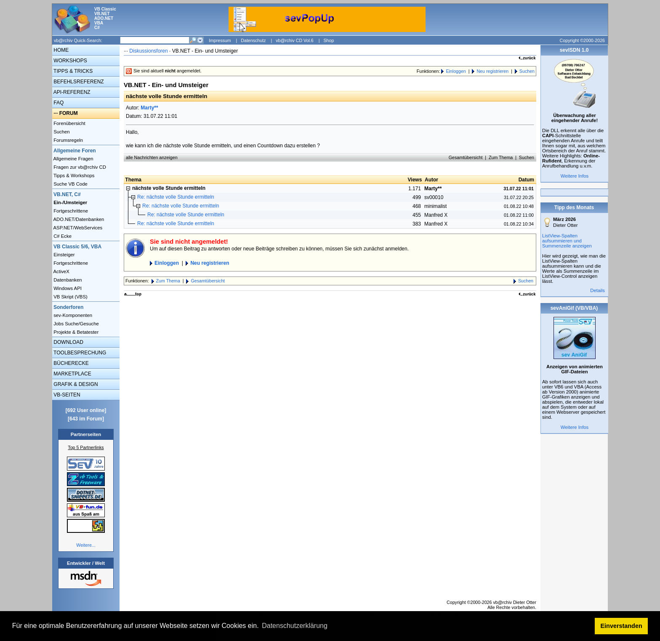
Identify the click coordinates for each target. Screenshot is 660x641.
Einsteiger (63, 254)
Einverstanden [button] (621, 625)
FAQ (58, 103)
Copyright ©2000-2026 (582, 40)
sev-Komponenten (72, 315)
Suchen (61, 131)
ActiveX (60, 271)
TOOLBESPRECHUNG (79, 353)
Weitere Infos (575, 175)
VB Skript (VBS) (70, 296)
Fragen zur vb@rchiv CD (79, 167)
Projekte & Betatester (75, 332)
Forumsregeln (67, 140)
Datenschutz (253, 40)
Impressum (220, 40)
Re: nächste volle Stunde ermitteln (175, 197)
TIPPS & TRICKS (72, 71)
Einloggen (456, 71)
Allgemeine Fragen (72, 158)
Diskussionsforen (148, 51)
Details (597, 290)
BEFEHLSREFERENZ (78, 82)
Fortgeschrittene (70, 210)
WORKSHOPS (69, 61)
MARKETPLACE (71, 374)
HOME (60, 50)
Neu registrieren (492, 71)
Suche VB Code (70, 183)
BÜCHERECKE (70, 363)
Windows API (67, 288)
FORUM (68, 113)
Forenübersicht (68, 123)
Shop (328, 40)
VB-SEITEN (66, 395)
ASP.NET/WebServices (77, 227)
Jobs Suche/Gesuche (75, 323)
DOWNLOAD (67, 342)
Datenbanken (67, 279)
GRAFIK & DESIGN (75, 384)
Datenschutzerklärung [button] (294, 625)
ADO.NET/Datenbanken (78, 219)
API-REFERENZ (71, 92)
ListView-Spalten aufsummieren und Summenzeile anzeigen (567, 240)
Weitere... (85, 545)
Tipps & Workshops (73, 175)
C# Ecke (62, 236)
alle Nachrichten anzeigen (152, 157)
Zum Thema (501, 157)
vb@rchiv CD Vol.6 (295, 40)
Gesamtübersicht (466, 157)
